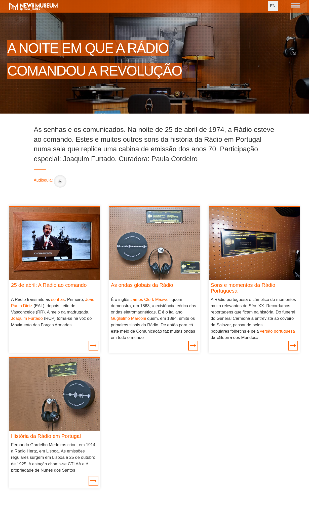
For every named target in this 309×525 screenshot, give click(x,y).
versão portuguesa (277, 331)
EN (273, 6)
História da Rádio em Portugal (46, 436)
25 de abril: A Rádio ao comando (49, 285)
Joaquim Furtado (27, 318)
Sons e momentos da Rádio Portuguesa (243, 288)
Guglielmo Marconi (128, 318)
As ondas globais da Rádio (142, 285)
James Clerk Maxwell (151, 299)
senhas (58, 299)
